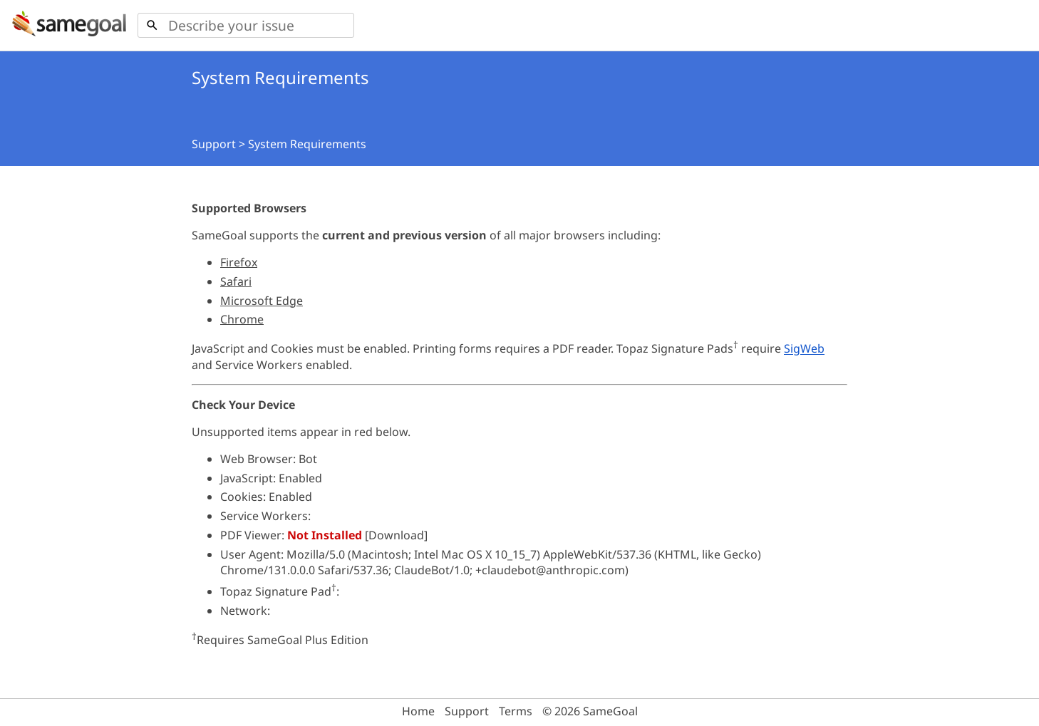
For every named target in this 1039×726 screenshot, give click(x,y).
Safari (236, 281)
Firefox (238, 262)
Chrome (242, 319)
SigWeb (804, 349)
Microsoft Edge (261, 300)
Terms (515, 711)
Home (418, 711)
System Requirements (307, 144)
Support (214, 144)
